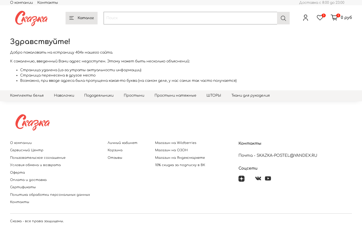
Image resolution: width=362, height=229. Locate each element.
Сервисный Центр (26, 150)
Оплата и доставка (28, 180)
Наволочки (64, 95)
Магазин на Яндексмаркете (180, 158)
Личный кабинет (122, 143)
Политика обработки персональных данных (50, 195)
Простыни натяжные (175, 95)
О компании (21, 3)
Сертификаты (23, 187)
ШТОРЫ (213, 95)
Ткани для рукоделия (250, 95)
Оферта (17, 172)
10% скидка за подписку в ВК (180, 165)
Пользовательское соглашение (38, 158)
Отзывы (115, 158)
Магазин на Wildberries (175, 143)
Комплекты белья (27, 95)
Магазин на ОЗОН (171, 150)
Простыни (134, 95)
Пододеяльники (98, 95)
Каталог (81, 18)
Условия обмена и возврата (35, 165)
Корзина (115, 150)
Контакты (47, 3)
